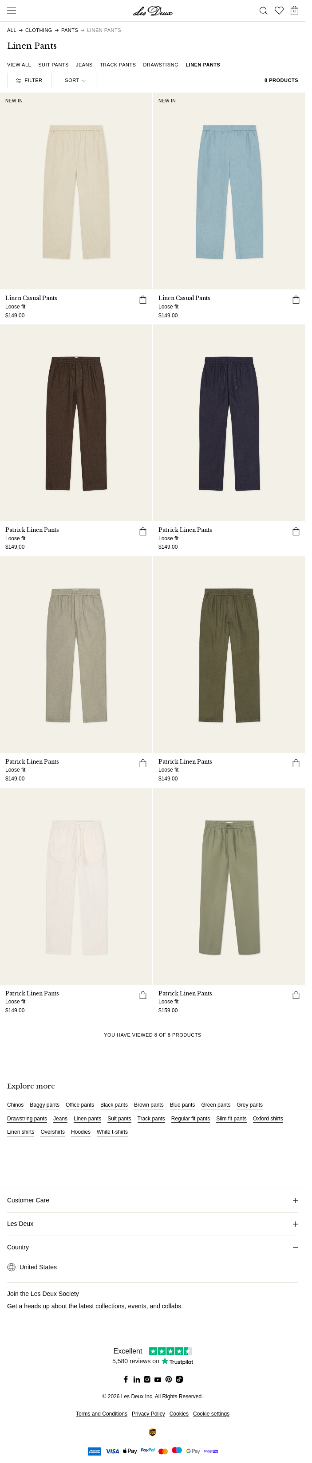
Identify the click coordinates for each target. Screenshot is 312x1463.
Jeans (84, 64)
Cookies (179, 1414)
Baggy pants (44, 1105)
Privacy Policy (148, 1414)
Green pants (215, 1105)
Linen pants (203, 64)
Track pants (118, 64)
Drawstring (161, 64)
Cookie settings (211, 1414)
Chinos (15, 1105)
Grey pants (250, 1105)
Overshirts (52, 1132)
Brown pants (149, 1105)
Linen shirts (20, 1132)
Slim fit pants (231, 1119)
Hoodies (81, 1132)
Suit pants (53, 64)
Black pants (114, 1105)
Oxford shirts (268, 1119)
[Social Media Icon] (126, 1379)
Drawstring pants (27, 1119)
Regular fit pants (190, 1119)
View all (19, 64)
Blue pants (182, 1105)
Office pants (80, 1105)
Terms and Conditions (101, 1414)
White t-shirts (112, 1132)
